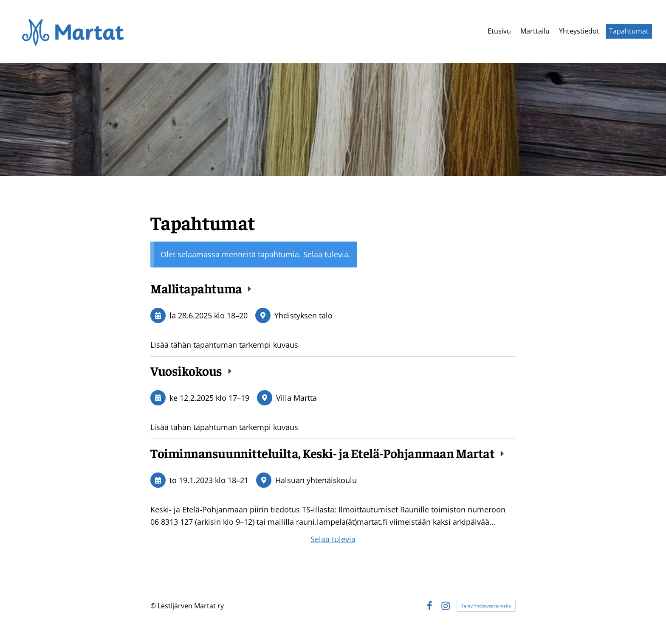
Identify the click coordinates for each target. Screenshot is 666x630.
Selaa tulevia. (326, 254)
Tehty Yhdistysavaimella (486, 606)
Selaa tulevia (333, 539)
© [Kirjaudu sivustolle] (154, 605)
